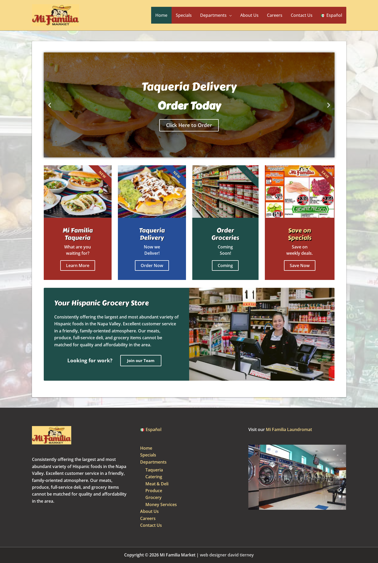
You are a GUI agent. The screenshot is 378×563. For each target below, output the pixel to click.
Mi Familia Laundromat (289, 429)
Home (161, 15)
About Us (249, 15)
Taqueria (154, 470)
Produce (153, 490)
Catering (153, 477)
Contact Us (302, 15)
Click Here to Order (189, 125)
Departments (213, 15)
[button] (49, 105)
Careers (274, 15)
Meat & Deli (156, 484)
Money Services (161, 504)
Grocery (153, 497)
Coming (225, 265)
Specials (184, 15)
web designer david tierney (227, 555)
